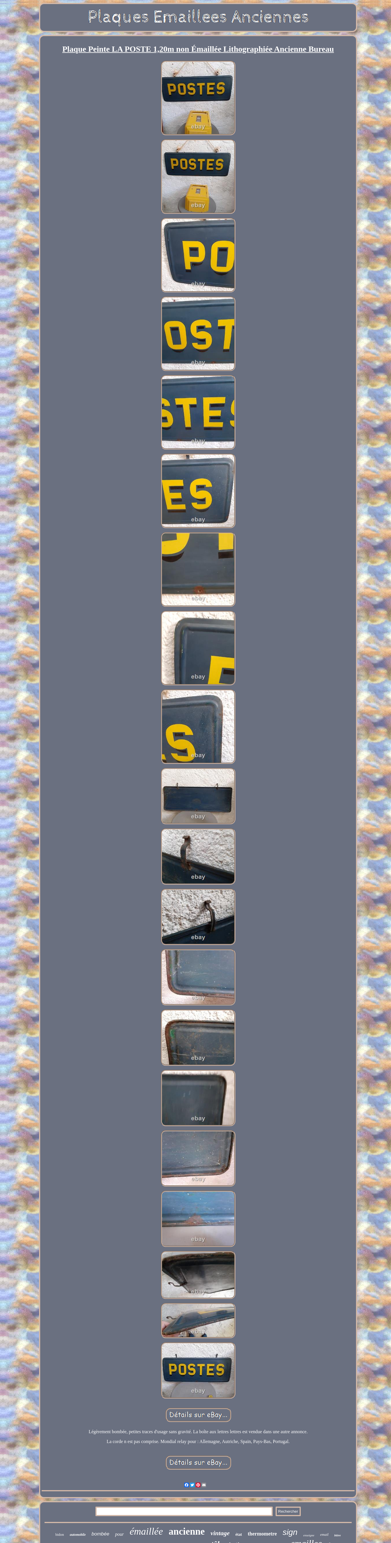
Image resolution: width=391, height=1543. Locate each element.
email (324, 1534)
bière (337, 1535)
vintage (220, 1533)
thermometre (262, 1534)
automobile (78, 1535)
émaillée (146, 1531)
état (238, 1534)
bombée (100, 1534)
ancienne (187, 1531)
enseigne (308, 1535)
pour (119, 1534)
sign (290, 1532)
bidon (60, 1534)
